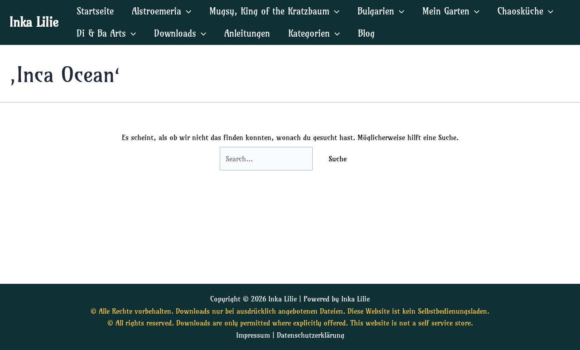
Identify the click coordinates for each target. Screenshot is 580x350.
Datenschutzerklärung (310, 335)
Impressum (253, 335)
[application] (186, 11)
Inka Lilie (33, 22)
